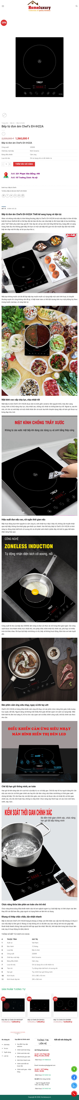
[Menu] (3, 6)
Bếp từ (12, 123)
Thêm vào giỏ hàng (24, 164)
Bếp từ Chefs (20, 123)
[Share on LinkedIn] (23, 196)
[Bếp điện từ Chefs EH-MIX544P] (13, 1005)
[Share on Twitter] (11, 196)
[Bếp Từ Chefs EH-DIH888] (65, 1005)
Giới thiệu (7, 1044)
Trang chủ (5, 123)
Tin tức (6, 1048)
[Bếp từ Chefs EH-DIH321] (39, 1005)
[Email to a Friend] (15, 196)
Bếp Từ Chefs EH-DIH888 (62, 1020)
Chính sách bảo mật (23, 1053)
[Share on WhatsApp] (3, 196)
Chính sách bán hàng (23, 1050)
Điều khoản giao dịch (23, 1057)
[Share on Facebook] (7, 196)
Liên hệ (6, 1056)
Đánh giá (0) (11, 208)
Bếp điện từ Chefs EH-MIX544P (12, 1020)
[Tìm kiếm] (76, 6)
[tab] (4, 208)
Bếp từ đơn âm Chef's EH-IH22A (17, 191)
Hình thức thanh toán (23, 1060)
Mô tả (4, 208)
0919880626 (46, 1060)
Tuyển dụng (7, 1052)
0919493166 (46, 1075)
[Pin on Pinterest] (19, 196)
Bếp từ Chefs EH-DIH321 (36, 1020)
